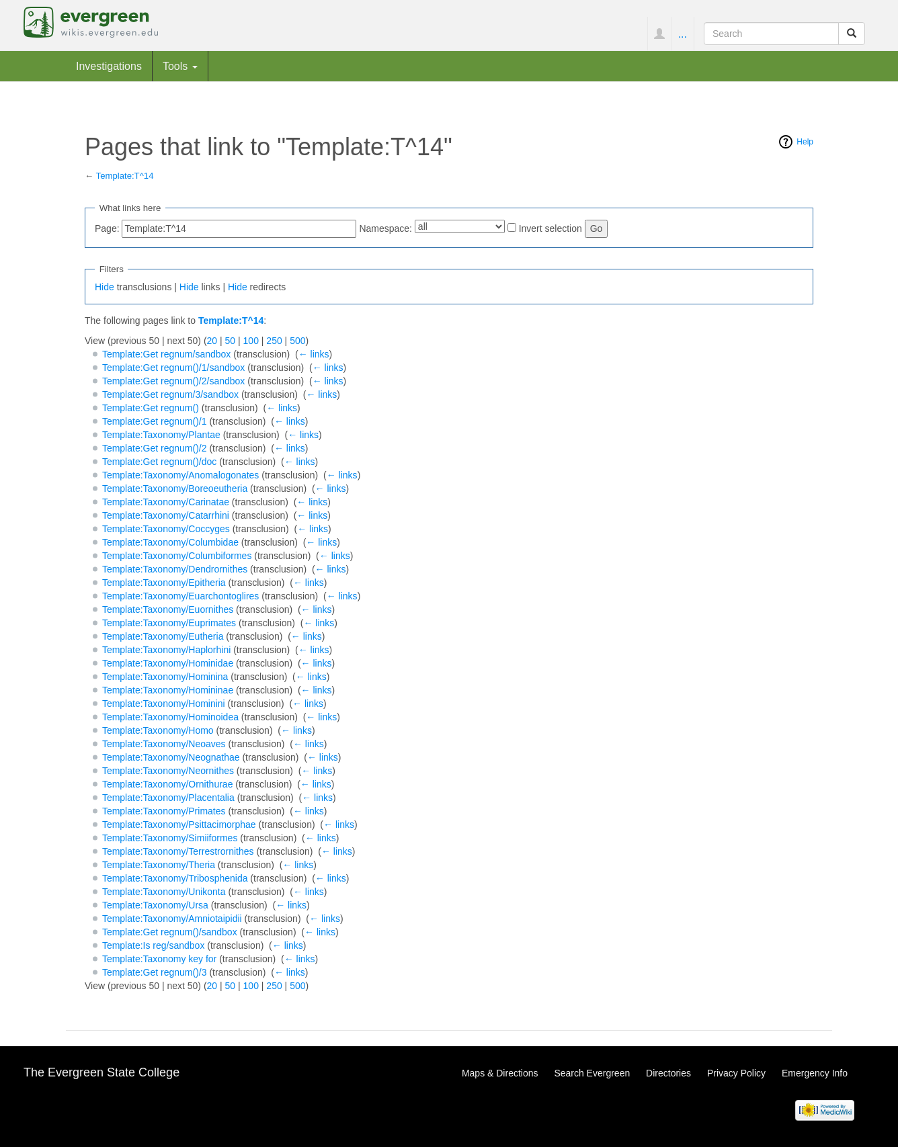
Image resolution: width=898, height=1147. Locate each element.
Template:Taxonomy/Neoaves (164, 743)
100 (251, 340)
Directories (668, 1073)
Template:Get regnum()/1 (154, 421)
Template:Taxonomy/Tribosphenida (175, 878)
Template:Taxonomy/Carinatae (165, 502)
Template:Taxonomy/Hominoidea (170, 717)
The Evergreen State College (101, 1072)
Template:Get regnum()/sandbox (169, 932)
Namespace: (385, 228)
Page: (107, 228)
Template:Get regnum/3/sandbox (170, 394)
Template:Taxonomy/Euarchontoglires (180, 596)
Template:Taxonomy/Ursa (155, 905)
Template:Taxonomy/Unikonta (164, 891)
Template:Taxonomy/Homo (158, 730)
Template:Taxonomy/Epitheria (164, 582)
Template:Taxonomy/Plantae (161, 434)
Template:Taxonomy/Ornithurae (167, 784)
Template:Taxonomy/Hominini (163, 703)
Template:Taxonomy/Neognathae (171, 757)
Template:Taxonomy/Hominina (165, 676)
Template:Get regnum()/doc (159, 461)
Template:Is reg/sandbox (153, 945)
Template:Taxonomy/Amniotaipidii (172, 918)
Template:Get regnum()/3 (154, 972)
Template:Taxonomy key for (159, 958)
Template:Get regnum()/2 (154, 448)
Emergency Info (815, 1073)
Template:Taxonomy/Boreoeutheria (174, 488)
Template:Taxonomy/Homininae (167, 690)
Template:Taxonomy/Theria (158, 864)
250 (274, 340)
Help (805, 141)
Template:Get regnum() (150, 407)
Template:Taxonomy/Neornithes (168, 770)
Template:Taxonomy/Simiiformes (170, 838)
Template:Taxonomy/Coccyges (166, 528)
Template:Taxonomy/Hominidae (167, 663)
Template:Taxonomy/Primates (164, 811)
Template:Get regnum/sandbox (166, 354)
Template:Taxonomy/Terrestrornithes (178, 851)
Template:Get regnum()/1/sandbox (173, 367)
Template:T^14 (125, 176)
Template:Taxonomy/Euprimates (169, 623)
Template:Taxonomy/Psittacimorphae (179, 824)
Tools (180, 66)
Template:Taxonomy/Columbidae (170, 542)
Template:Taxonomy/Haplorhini (166, 649)
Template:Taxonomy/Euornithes (167, 609)
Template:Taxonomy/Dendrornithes (174, 569)
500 (297, 340)
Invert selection (550, 228)
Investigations (109, 66)
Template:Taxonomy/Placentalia (168, 797)
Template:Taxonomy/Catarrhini (165, 515)
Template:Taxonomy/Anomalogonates (180, 475)
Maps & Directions (500, 1073)
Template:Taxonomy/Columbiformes (177, 555)
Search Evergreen (592, 1073)
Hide (104, 287)
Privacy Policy (736, 1073)
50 (230, 340)
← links (313, 354)
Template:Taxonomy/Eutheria (163, 636)
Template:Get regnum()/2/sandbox (173, 381)
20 (212, 340)
